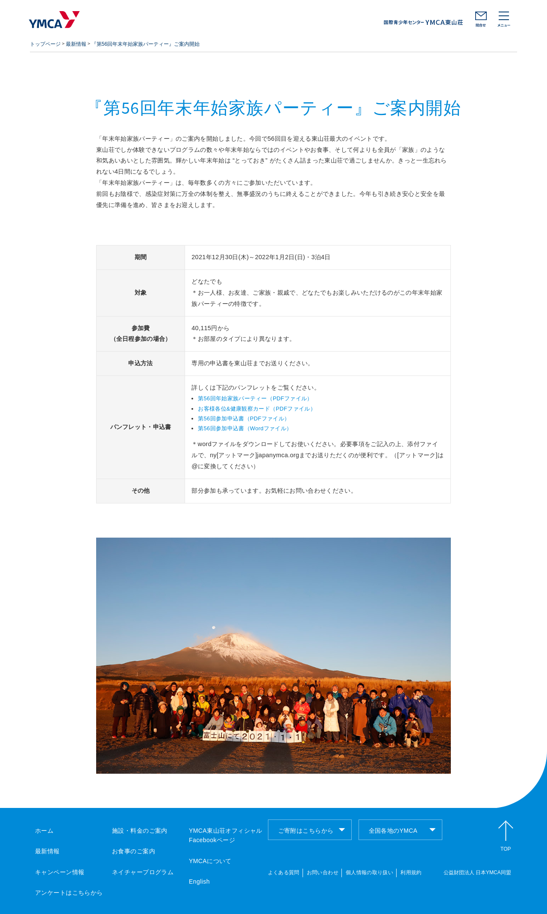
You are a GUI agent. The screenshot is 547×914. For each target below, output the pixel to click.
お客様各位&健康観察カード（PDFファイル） (257, 408)
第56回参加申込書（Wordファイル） (245, 428)
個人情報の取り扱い (369, 873)
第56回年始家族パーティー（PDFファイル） (255, 398)
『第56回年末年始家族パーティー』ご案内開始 (145, 44)
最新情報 (76, 44)
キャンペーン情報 (59, 872)
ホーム (44, 830)
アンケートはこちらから (69, 892)
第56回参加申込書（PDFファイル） (244, 418)
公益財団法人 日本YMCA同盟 (477, 873)
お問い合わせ (481, 19)
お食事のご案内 (133, 851)
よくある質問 (284, 873)
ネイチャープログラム (143, 872)
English (199, 881)
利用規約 (410, 873)
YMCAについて (210, 861)
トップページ (45, 44)
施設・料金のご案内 (140, 830)
